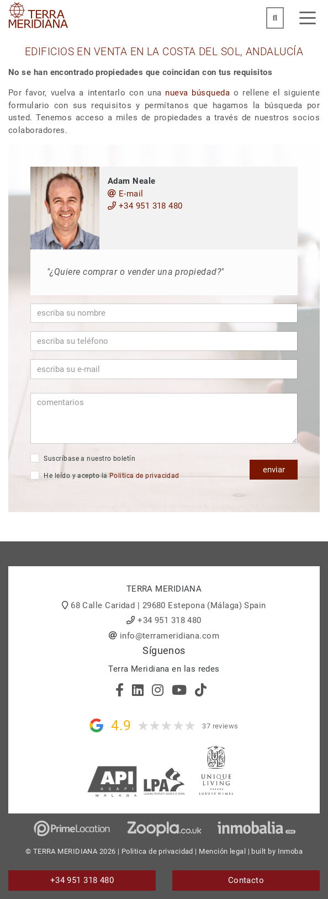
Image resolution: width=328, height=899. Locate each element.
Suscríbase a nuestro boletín (82, 458)
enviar (274, 470)
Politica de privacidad (144, 476)
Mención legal (222, 851)
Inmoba (290, 851)
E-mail (126, 194)
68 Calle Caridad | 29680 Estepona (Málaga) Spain (168, 605)
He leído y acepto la (104, 475)
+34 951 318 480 (145, 206)
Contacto (246, 880)
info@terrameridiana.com (169, 636)
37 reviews (220, 726)
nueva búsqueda (197, 93)
